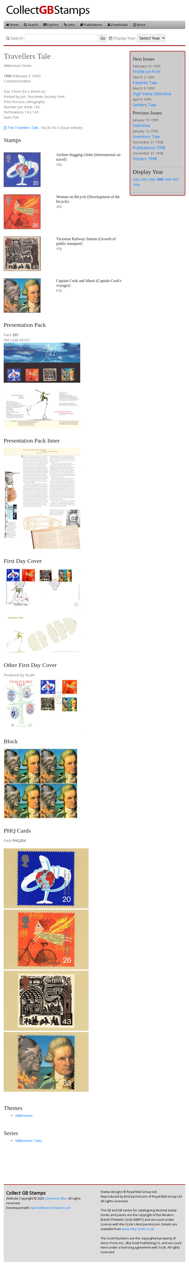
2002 (136, 179)
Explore (51, 24)
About (139, 24)
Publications (91, 24)
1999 (159, 179)
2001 (144, 179)
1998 (167, 179)
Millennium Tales (28, 1140)
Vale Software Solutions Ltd (50, 1208)
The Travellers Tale (21, 127)
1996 (136, 184)
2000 (151, 179)
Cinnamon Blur (56, 1198)
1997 (175, 179)
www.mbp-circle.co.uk (138, 1229)
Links (69, 24)
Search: (15, 38)
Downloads (117, 24)
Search (31, 24)
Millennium (23, 1115)
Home (12, 24)
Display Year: (122, 38)
